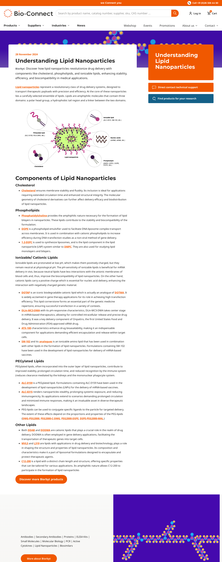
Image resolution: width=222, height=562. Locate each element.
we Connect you (111, 2)
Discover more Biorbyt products (41, 479)
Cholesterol (29, 190)
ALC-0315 (27, 391)
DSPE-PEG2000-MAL (91, 418)
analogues (45, 341)
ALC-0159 (27, 383)
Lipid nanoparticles (27, 87)
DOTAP (26, 292)
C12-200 (26, 461)
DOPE (25, 229)
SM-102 (26, 341)
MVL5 (25, 443)
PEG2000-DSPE (70, 418)
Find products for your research (175, 98)
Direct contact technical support (175, 87)
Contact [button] (210, 25)
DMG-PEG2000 (30, 418)
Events (148, 25)
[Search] (113, 13)
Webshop (130, 25)
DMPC (68, 246)
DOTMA (119, 292)
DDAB (31, 430)
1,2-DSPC (27, 242)
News (81, 25)
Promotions (167, 25)
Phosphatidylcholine (34, 215)
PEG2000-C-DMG (50, 418)
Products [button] (11, 25)
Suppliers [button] (35, 25)
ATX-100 (26, 328)
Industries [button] (59, 25)
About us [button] (188, 25)
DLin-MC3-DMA (31, 310)
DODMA (45, 430)
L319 (36, 443)
